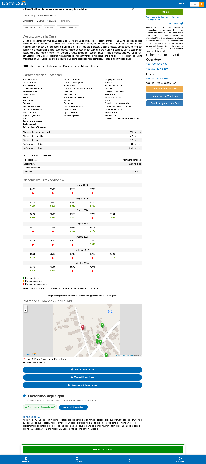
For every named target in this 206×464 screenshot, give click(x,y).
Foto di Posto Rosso (82, 369)
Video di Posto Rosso (82, 377)
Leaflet (118, 355)
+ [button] (26, 307)
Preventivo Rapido (103, 450)
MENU (181, 3)
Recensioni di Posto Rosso (82, 385)
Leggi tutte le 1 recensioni (73, 407)
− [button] (26, 310)
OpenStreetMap (128, 355)
